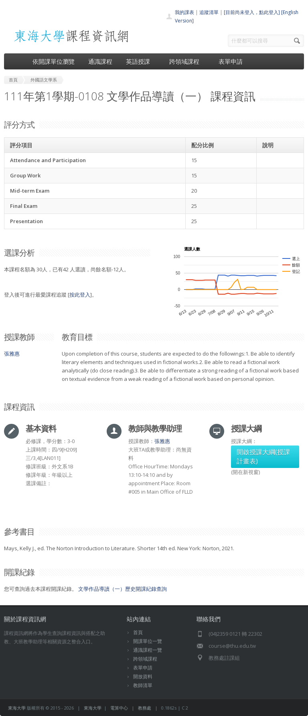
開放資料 (142, 676)
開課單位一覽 (147, 641)
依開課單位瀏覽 (53, 61)
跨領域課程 (187, 61)
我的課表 (184, 12)
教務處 (144, 708)
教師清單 (142, 685)
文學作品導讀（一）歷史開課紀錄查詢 (122, 588)
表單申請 (231, 61)
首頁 (138, 632)
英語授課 (141, 61)
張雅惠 (12, 353)
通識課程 (100, 61)
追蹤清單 (209, 12)
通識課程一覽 (147, 650)
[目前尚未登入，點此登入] (252, 12)
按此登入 (79, 294)
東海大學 (17, 708)
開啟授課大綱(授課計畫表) (263, 457)
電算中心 (119, 708)
